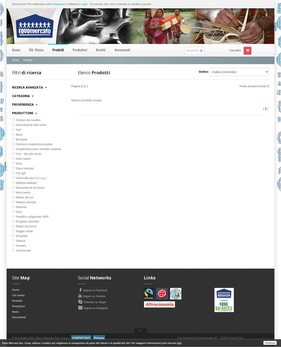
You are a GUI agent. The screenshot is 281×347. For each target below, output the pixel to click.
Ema (17, 163)
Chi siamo (36, 50)
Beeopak (19, 139)
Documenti (122, 50)
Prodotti (58, 50)
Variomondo (21, 250)
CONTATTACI (81, 338)
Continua (270, 343)
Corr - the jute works (27, 153)
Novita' (101, 50)
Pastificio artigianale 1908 (30, 216)
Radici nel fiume (24, 226)
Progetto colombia (25, 221)
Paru (17, 211)
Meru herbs (21, 192)
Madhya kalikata (24, 182)
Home (16, 50)
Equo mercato (23, 168)
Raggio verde (22, 231)
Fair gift (18, 173)
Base (17, 134)
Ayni (16, 129)
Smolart (19, 245)
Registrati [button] (59, 4)
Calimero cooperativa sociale (32, 144)
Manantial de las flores (28, 187)
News (15, 311)
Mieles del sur (23, 197)
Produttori (80, 50)
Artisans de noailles (26, 120)
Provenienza (24, 104)
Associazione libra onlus (29, 125)
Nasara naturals (24, 202)
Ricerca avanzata (29, 87)
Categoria (23, 96)
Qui (179, 343)
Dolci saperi (21, 158)
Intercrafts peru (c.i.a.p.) (29, 178)
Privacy (99, 338)
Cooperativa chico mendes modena (36, 149)
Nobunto (19, 207)
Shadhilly (19, 236)
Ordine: (204, 71)
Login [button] (84, 4)
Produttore (24, 113)
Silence (18, 240)
